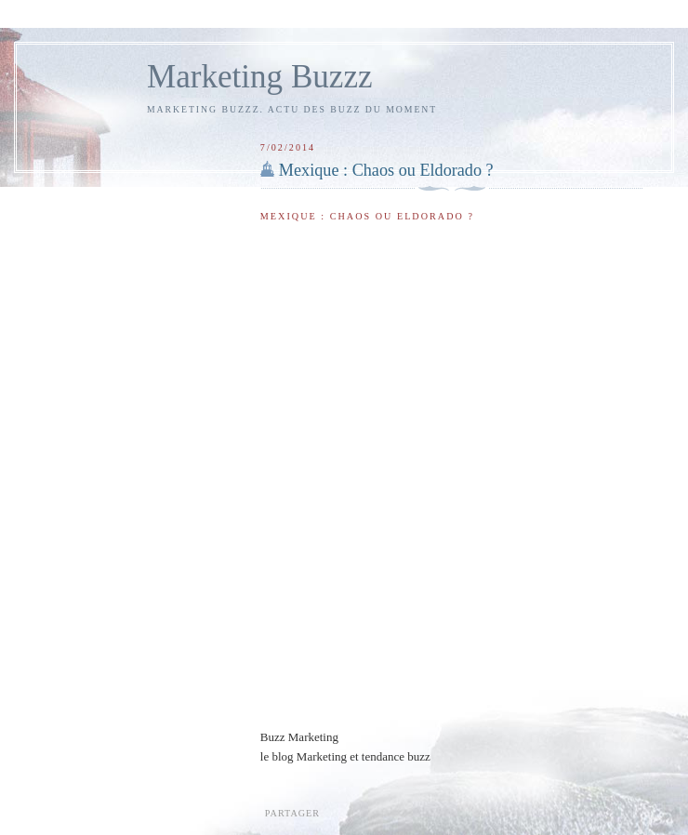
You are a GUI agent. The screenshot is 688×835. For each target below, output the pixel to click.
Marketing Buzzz (260, 77)
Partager (292, 813)
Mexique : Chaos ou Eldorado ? (386, 170)
